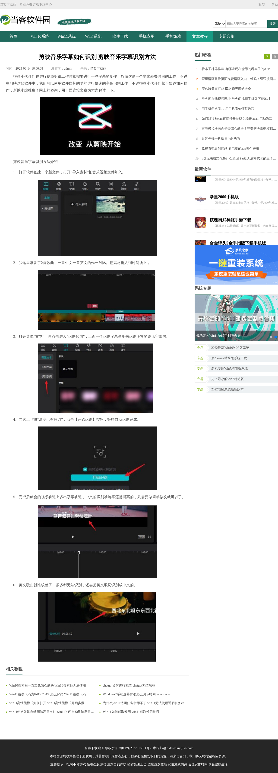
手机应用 (147, 36)
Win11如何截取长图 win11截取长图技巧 (131, 712)
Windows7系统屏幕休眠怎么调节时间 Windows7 (137, 694)
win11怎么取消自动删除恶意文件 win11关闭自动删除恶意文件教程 (51, 712)
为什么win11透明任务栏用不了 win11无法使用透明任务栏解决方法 (145, 703)
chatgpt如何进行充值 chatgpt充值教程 (129, 685)
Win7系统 (93, 36)
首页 (13, 36)
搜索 (273, 23)
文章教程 (200, 36)
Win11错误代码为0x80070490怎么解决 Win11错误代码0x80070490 (47, 694)
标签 (262, 4)
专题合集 (226, 36)
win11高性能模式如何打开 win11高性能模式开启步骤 (46, 703)
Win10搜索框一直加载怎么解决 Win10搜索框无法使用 (47, 685)
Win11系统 (66, 36)
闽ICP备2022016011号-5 (135, 748)
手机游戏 (173, 36)
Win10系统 (40, 36)
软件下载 (120, 36)
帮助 (275, 4)
